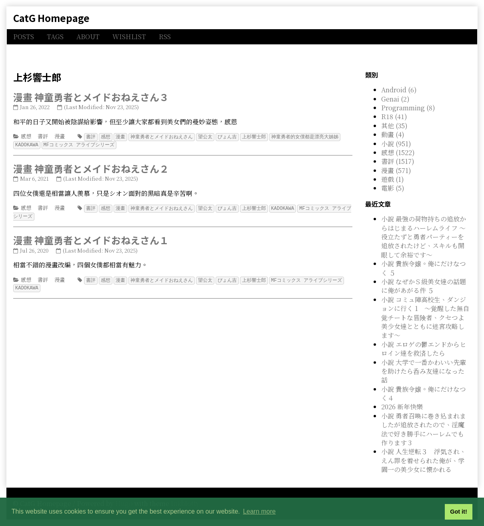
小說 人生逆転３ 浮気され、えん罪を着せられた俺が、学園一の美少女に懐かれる (423, 460)
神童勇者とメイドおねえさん (161, 136)
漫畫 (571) (396, 170)
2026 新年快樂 (402, 406)
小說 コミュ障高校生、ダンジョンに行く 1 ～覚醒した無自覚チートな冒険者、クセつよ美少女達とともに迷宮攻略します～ (425, 317)
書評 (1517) (397, 161)
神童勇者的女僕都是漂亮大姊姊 (304, 136)
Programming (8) (408, 107)
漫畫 (59, 136)
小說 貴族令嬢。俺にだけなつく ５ (423, 268)
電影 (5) (392, 188)
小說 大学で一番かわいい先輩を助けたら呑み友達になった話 (423, 371)
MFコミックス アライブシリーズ (79, 144)
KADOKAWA (26, 144)
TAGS (55, 36)
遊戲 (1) (392, 179)
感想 (26, 136)
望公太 (205, 136)
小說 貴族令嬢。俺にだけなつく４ (423, 393)
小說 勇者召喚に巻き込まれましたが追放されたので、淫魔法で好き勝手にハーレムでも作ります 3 (423, 429)
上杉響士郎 (254, 136)
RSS (165, 36)
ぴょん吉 (227, 136)
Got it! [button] (458, 511)
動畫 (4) (392, 134)
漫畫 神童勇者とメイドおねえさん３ (91, 97)
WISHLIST (129, 36)
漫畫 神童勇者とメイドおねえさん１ (91, 238)
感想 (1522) (398, 152)
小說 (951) (396, 143)
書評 (43, 136)
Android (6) (399, 89)
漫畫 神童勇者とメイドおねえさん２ (91, 168)
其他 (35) (394, 125)
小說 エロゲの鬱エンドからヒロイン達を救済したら (423, 349)
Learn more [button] (259, 511)
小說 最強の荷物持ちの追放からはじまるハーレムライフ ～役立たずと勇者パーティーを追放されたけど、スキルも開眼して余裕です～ (423, 236)
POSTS (23, 36)
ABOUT (88, 36)
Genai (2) (395, 99)
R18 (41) (394, 116)
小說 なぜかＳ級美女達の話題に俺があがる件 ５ (423, 286)
